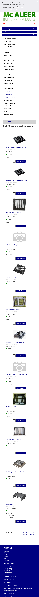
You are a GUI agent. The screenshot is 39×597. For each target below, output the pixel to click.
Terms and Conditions (10, 567)
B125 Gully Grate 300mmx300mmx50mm (17, 180)
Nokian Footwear (9, 69)
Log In (5, 29)
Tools (5, 111)
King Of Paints (8, 72)
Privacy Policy (7, 570)
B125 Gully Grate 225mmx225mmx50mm (17, 147)
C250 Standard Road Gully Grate (15, 342)
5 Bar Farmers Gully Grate (13, 212)
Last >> (31, 534)
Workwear (7, 117)
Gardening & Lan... (9, 44)
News (5, 555)
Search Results (9, 121)
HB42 (5, 49)
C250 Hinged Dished (11, 407)
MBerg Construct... (9, 61)
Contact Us (7, 560)
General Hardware (9, 83)
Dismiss (17, 7)
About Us (6, 553)
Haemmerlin (7, 75)
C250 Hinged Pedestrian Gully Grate (16, 472)
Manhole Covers (10, 97)
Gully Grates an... (9, 89)
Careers (6, 556)
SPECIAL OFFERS (9, 77)
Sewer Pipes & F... (9, 108)
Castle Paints (7, 41)
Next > (25, 534)
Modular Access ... (9, 63)
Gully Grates (9, 94)
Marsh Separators (9, 55)
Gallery (6, 558)
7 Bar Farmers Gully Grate (13, 309)
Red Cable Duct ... (9, 106)
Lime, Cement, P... (9, 100)
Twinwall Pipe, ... (8, 114)
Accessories (9, 91)
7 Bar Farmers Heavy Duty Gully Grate (16, 374)
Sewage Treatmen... (9, 66)
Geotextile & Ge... (9, 47)
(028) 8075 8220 (9, 593)
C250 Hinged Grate (11, 277)
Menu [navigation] (4, 35)
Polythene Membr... (9, 103)
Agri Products (8, 80)
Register (10, 29)
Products (6, 551)
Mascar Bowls (8, 58)
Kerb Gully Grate (10, 504)
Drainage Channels (9, 86)
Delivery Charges (8, 569)
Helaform (6, 52)
